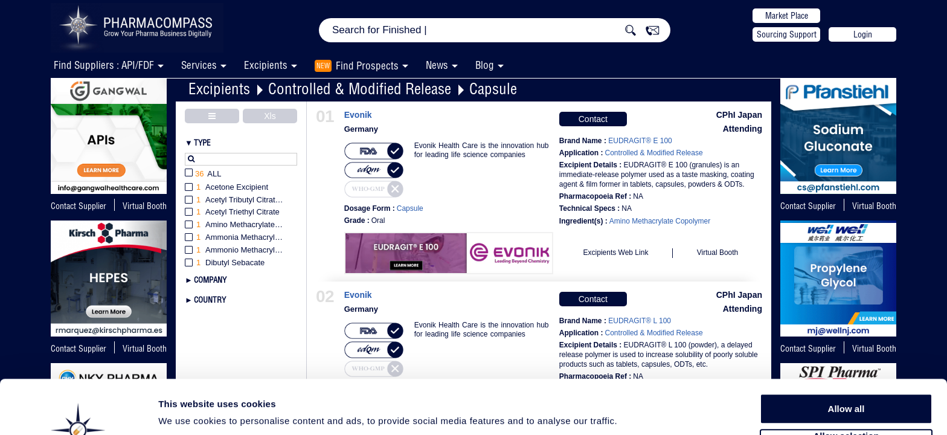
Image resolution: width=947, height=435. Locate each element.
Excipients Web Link (616, 252)
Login (862, 34)
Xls (269, 116)
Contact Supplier (78, 206)
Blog (484, 65)
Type (202, 142)
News (437, 65)
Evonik (358, 115)
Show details (634, 412)
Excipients (219, 88)
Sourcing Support (787, 34)
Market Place (786, 15)
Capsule (493, 88)
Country (210, 299)
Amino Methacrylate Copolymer (659, 221)
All (203, 174)
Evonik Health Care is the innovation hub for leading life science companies (481, 150)
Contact (593, 119)
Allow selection (846, 390)
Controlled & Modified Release (359, 88)
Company (210, 280)
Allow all (846, 362)
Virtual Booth (874, 206)
